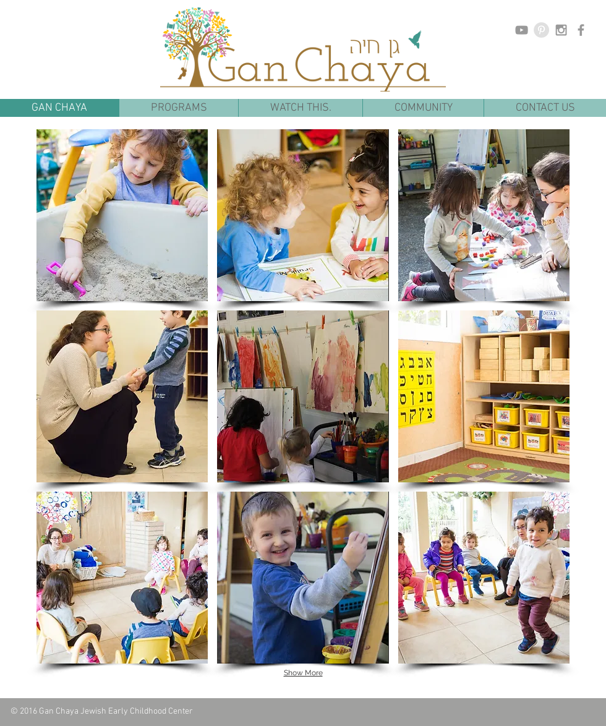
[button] (178, 108)
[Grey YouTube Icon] (521, 30)
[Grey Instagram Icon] (561, 30)
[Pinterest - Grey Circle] (541, 30)
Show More (303, 672)
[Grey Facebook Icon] (581, 30)
